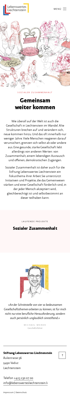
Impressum (8, 392)
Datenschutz (21, 392)
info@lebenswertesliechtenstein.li (25, 383)
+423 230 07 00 (23, 378)
